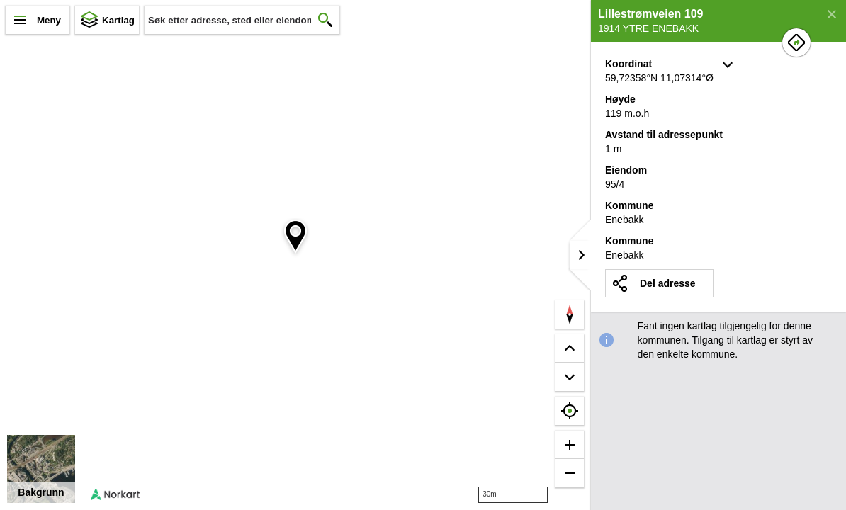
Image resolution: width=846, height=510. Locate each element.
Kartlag (118, 20)
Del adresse (668, 283)
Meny (49, 20)
